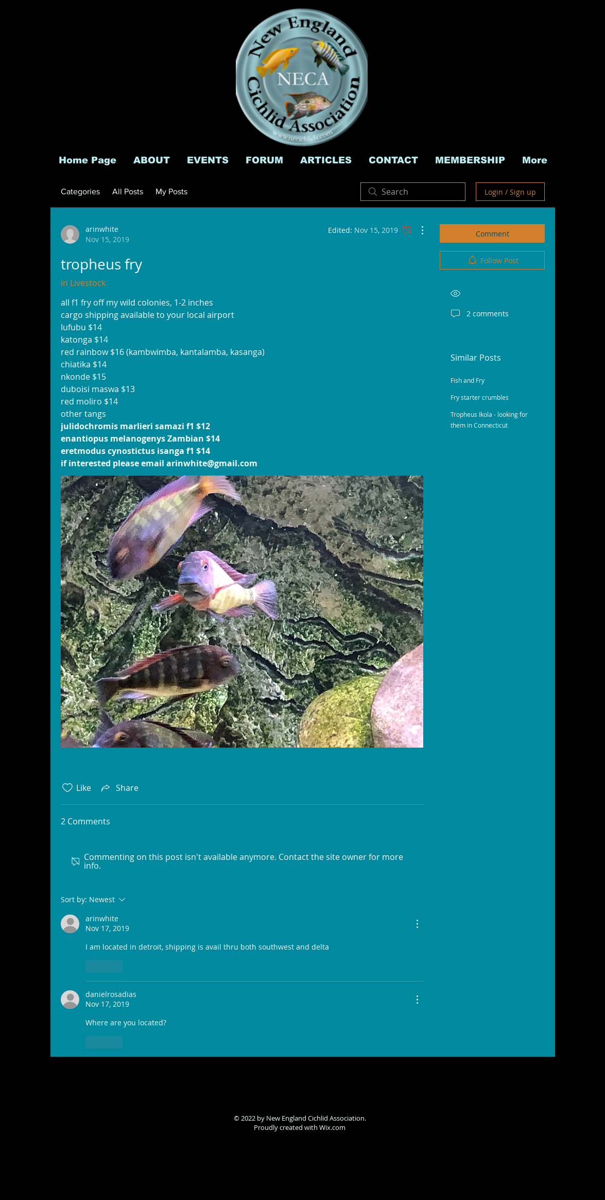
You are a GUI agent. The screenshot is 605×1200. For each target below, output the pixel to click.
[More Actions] (417, 230)
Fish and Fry (468, 380)
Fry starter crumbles (480, 397)
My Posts (171, 191)
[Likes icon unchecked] (67, 788)
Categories (80, 191)
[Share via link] (119, 788)
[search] (412, 191)
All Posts (127, 191)
